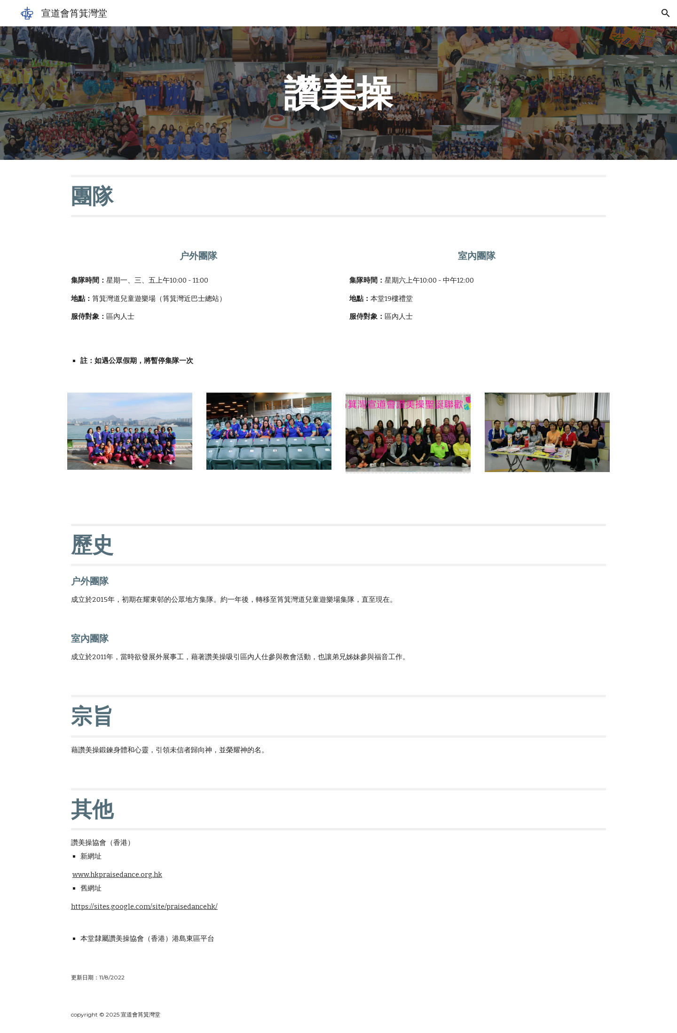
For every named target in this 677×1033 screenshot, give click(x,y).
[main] (338, 93)
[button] (665, 13)
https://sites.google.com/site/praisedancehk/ (144, 906)
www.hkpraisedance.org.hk (117, 874)
